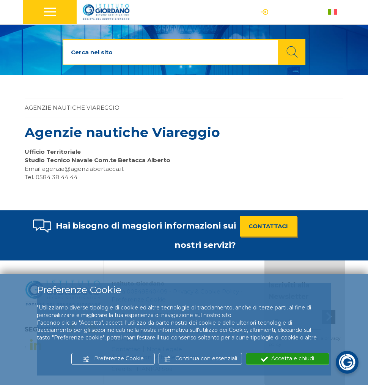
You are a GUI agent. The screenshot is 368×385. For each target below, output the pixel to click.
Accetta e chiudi (287, 358)
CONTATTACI (268, 226)
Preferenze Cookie (113, 358)
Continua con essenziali (200, 358)
